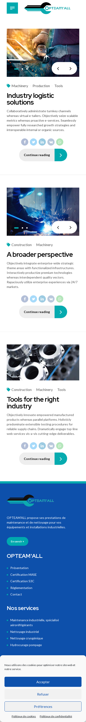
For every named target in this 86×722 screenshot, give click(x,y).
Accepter (43, 682)
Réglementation (21, 587)
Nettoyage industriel (25, 630)
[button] (57, 68)
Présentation (19, 568)
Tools (58, 86)
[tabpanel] (43, 53)
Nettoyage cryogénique (27, 637)
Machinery (19, 86)
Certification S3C (22, 581)
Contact (16, 594)
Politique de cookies (24, 716)
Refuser (43, 694)
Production (41, 86)
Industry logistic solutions (30, 99)
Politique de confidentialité (56, 716)
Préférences (43, 707)
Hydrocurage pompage (26, 643)
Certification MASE (23, 574)
